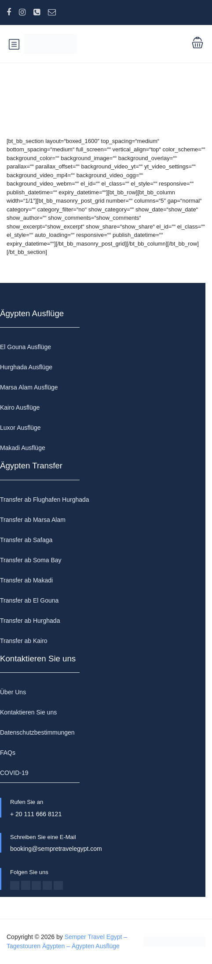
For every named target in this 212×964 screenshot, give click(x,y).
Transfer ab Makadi (26, 580)
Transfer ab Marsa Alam (33, 519)
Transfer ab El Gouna (29, 600)
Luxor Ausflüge (20, 427)
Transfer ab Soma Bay (31, 560)
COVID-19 (14, 772)
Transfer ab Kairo (24, 640)
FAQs (7, 752)
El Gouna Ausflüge (25, 346)
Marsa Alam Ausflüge (29, 387)
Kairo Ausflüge (20, 407)
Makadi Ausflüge (22, 447)
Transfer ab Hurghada (30, 620)
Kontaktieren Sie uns (28, 712)
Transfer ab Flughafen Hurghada (44, 499)
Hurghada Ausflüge (26, 367)
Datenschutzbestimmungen (37, 732)
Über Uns (13, 692)
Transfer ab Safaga (26, 539)
